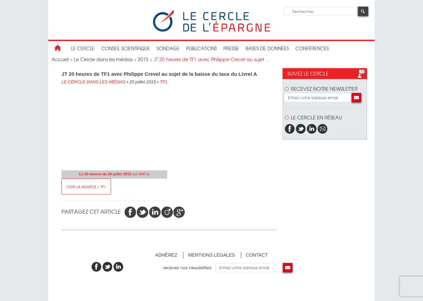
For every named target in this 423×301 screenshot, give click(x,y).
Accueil (60, 59)
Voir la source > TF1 (86, 186)
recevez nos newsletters (189, 267)
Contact (257, 255)
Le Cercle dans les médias (103, 59)
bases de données (267, 48)
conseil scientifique (125, 48)
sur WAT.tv (114, 174)
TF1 (163, 81)
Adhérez (166, 255)
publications (201, 48)
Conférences (312, 48)
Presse (231, 48)
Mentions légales (211, 255)
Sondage (168, 48)
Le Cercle (83, 48)
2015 (143, 59)
